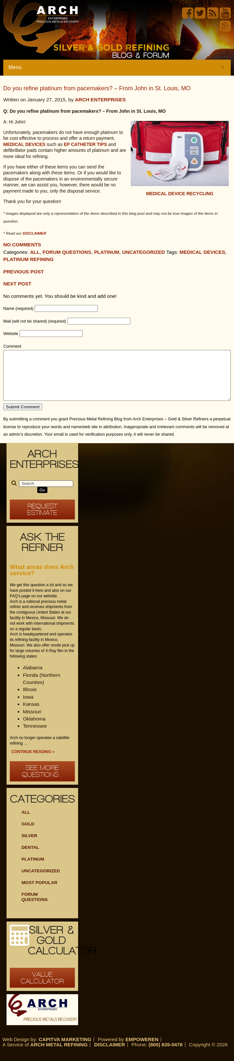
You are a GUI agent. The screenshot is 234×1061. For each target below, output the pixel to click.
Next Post (17, 283)
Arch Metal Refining (59, 1054)
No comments (22, 244)
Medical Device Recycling (179, 193)
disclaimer (34, 233)
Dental (30, 857)
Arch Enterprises (100, 99)
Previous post (23, 271)
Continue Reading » (32, 761)
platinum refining (28, 259)
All (35, 252)
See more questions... (42, 781)
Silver (29, 845)
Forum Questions (66, 252)
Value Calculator (42, 988)
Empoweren (142, 1049)
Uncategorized (143, 252)
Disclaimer (109, 1054)
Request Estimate (42, 519)
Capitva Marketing (65, 1049)
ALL (26, 822)
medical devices (202, 252)
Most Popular (40, 892)
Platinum (106, 252)
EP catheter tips (85, 144)
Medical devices (24, 144)
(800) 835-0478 (166, 1054)
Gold (28, 833)
